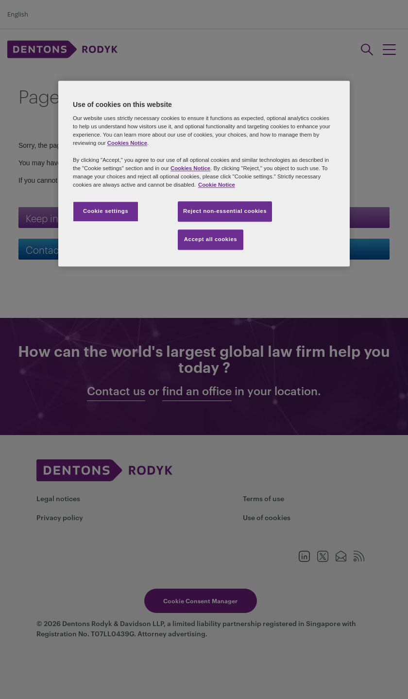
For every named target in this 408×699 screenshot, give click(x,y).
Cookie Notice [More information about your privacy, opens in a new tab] (216, 185)
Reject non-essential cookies (225, 211)
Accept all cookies (211, 239)
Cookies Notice (127, 143)
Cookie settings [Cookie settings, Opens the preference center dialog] (105, 211)
